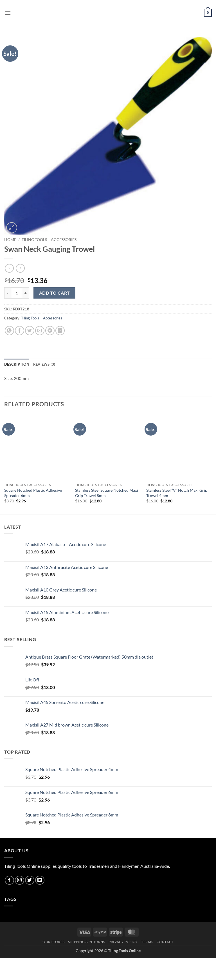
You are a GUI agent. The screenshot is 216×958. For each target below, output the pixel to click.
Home (10, 239)
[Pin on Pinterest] (50, 330)
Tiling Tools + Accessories (49, 239)
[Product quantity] (16, 293)
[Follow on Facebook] (9, 880)
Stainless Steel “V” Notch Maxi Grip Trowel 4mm (176, 493)
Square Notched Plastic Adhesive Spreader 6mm (33, 493)
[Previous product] (20, 268)
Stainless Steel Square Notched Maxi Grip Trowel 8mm (106, 493)
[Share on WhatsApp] (9, 330)
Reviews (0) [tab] (44, 364)
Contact (165, 942)
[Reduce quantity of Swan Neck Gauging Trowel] (7, 293)
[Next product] (9, 268)
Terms (147, 942)
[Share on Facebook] (19, 330)
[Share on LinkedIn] (60, 330)
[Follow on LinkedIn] (39, 880)
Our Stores (53, 942)
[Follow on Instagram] (19, 880)
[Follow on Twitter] (29, 880)
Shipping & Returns (86, 942)
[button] (7, 13)
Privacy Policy (123, 942)
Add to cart (54, 292)
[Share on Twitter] (29, 330)
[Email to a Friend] (39, 330)
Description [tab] (16, 364)
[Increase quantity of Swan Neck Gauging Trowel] (25, 293)
